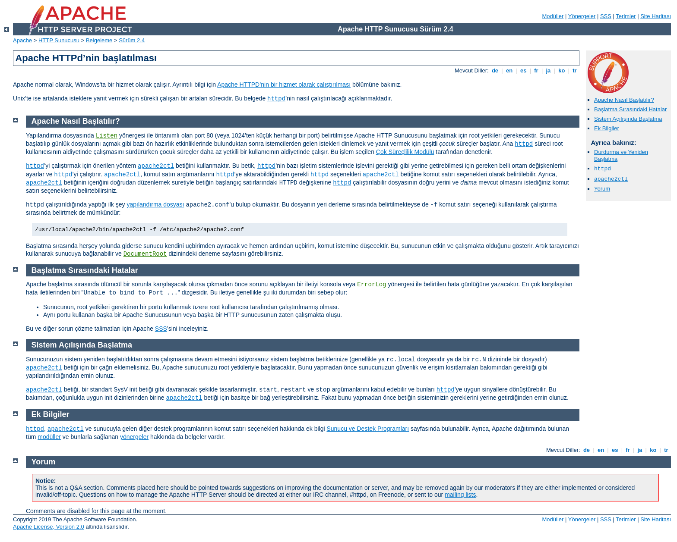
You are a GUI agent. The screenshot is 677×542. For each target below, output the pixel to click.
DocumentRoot (145, 254)
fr (536, 70)
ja (548, 70)
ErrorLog (371, 284)
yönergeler (134, 436)
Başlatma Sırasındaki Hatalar (630, 109)
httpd (276, 98)
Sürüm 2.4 (132, 40)
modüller (49, 436)
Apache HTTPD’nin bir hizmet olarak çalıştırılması (284, 84)
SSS (605, 16)
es (523, 70)
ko (561, 70)
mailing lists (460, 494)
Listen (106, 135)
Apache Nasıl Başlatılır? (624, 100)
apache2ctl (611, 179)
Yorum (602, 188)
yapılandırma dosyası (155, 204)
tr (575, 70)
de (495, 70)
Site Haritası (655, 16)
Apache (22, 40)
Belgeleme (99, 40)
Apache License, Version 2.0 (48, 526)
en (509, 70)
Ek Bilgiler (606, 128)
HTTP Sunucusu (58, 40)
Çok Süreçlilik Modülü (405, 151)
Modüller (553, 16)
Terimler (626, 16)
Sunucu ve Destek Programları (367, 428)
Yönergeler (582, 16)
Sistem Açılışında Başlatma (628, 119)
